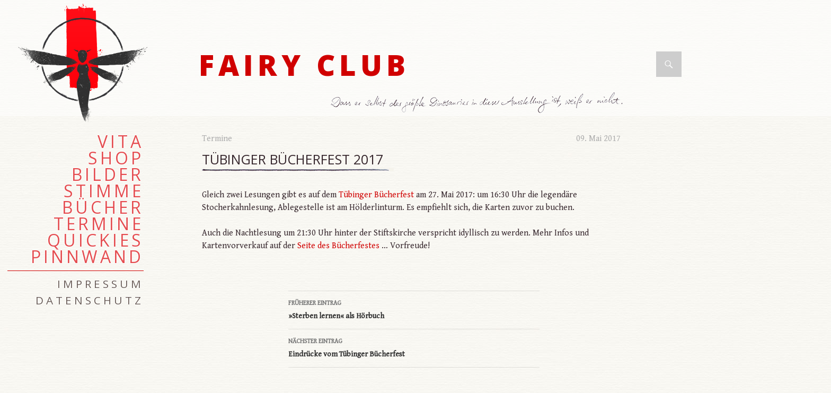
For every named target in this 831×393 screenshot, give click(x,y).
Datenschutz (90, 300)
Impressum (100, 283)
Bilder (108, 174)
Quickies (95, 240)
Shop (116, 158)
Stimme (104, 191)
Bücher (103, 207)
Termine (217, 139)
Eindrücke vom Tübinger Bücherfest (414, 347)
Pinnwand (87, 257)
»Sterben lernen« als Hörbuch (414, 308)
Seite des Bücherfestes (338, 246)
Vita (121, 142)
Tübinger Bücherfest (376, 195)
